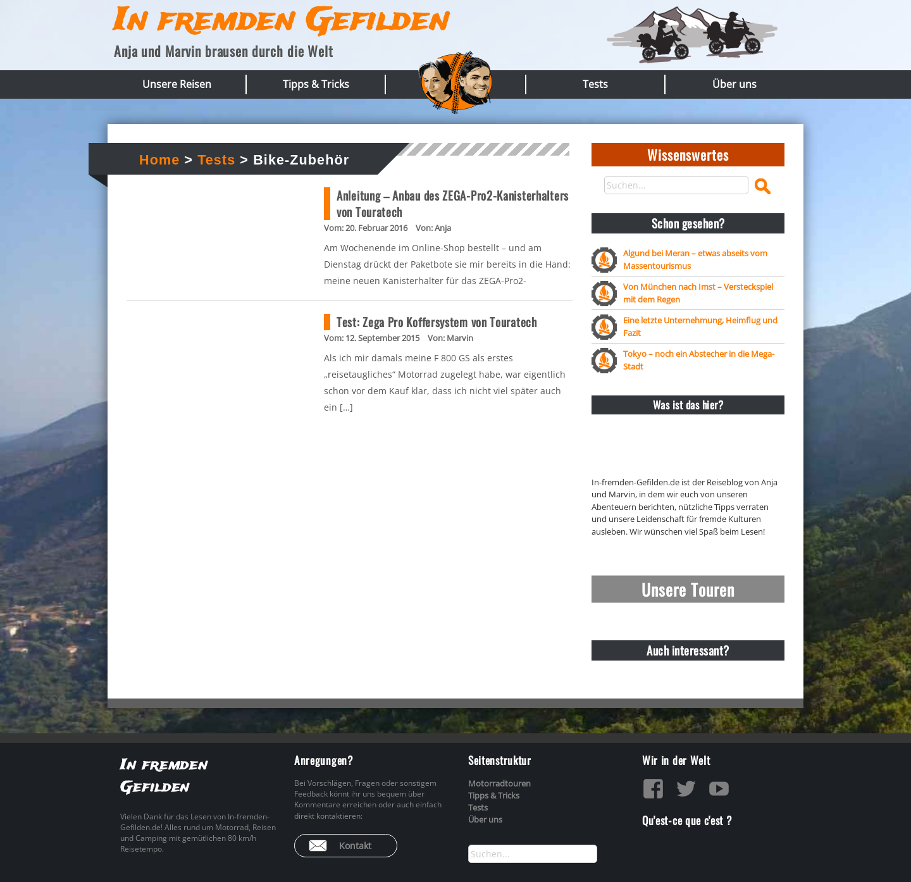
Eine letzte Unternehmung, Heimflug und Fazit (700, 326)
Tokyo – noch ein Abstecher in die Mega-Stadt (698, 359)
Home (159, 160)
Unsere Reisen (176, 84)
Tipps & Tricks (316, 84)
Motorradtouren (499, 783)
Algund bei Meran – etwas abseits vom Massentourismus (695, 259)
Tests (595, 84)
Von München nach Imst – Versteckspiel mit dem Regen (698, 292)
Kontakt (355, 846)
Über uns (734, 84)
